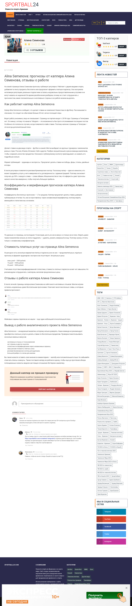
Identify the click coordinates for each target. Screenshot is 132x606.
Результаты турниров (104, 421)
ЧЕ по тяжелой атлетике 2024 (106, 450)
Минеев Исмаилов (117, 396)
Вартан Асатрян (102, 338)
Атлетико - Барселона (107, 243)
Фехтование (109, 190)
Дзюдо (99, 367)
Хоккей (117, 175)
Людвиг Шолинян (115, 389)
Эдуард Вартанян (117, 483)
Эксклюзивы (114, 487)
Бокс (100, 117)
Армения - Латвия (103, 320)
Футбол (99, 164)
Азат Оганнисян (102, 305)
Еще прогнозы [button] (103, 285)
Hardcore (109, 298)
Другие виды (102, 139)
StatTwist (106, 43)
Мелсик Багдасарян (103, 396)
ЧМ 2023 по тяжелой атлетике (106, 472)
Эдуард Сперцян (102, 487)
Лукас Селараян (102, 389)
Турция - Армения (103, 432)
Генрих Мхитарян (114, 341)
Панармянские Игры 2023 (105, 201)
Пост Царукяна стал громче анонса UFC (110, 85)
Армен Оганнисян (114, 312)
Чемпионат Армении (103, 454)
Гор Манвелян (101, 349)
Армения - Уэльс (102, 323)
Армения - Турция (116, 320)
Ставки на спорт (108, 175)
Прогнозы (113, 418)
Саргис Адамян (102, 425)
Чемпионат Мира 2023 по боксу (107, 461)
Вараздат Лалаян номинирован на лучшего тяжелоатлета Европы (109, 97)
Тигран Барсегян (102, 429)
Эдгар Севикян (102, 480)
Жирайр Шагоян (119, 371)
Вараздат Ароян (114, 334)
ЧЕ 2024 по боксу (102, 447)
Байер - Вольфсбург (106, 231)
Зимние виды (101, 374)
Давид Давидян (102, 360)
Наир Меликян (101, 400)
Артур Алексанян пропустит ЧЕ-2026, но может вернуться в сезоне (110, 109)
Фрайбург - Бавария (106, 219)
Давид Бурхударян (116, 356)
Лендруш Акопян (116, 385)
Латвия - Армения (103, 385)
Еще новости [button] (102, 151)
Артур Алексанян (102, 331)
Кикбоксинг (113, 381)
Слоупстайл (114, 179)
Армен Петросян (102, 316)
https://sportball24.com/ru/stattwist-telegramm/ (40, 438)
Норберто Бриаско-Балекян (105, 403)
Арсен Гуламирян (115, 323)
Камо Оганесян (102, 378)
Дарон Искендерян (103, 363)
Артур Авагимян (115, 327)
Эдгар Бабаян (116, 476)
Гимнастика (118, 186)
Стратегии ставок (102, 172)
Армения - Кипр (115, 316)
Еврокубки (117, 367)
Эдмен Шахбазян (114, 480)
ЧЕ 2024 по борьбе (116, 447)
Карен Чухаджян (102, 381)
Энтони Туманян (102, 490)
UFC (98, 302)
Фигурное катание (103, 182)
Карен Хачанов (114, 378)
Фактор (105, 61)
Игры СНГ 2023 (112, 374)
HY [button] (104, 23)
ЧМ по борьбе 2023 (103, 476)
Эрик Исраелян (102, 494)
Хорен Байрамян (117, 443)
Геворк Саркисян (115, 338)
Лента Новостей (116, 172)
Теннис (108, 168)
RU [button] (99, 23)
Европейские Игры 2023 (104, 371)
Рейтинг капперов (47, 389)
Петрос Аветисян (102, 418)
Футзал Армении (102, 440)
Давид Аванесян (102, 356)
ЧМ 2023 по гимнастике (104, 465)
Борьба (100, 104)
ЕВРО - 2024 (108, 367)
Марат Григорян (102, 392)
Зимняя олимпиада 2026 (105, 186)
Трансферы (119, 201)
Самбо (115, 421)
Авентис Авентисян (108, 302)
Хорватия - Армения (103, 443)
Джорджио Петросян (118, 363)
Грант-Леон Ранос (114, 349)
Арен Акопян (112, 309)
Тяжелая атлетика (104, 93)
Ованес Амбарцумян (103, 407)
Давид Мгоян (114, 360)
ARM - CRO (100, 298)
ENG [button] (94, 23)
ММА (99, 82)
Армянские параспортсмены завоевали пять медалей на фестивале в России (110, 144)
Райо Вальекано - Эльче (108, 266)
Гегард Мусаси (101, 341)
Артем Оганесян (102, 327)
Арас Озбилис (101, 309)
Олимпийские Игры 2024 (104, 411)
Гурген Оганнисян (111, 352)
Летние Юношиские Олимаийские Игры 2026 (111, 197)
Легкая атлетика (102, 193)
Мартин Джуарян (115, 392)
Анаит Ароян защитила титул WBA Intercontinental (110, 121)
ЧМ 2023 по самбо (102, 469)
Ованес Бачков (117, 407)
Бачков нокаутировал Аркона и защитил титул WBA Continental (110, 132)
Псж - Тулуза (103, 278)
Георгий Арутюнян (103, 345)
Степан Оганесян (114, 425)
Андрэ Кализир (114, 305)
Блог (98, 175)
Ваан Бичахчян (102, 334)
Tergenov (106, 52)
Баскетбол (100, 168)
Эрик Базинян (114, 490)
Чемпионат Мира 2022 (104, 458)
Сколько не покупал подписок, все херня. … (46, 434)
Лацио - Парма (104, 254)
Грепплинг (100, 352)
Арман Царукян (102, 312)
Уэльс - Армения (102, 436)
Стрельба (100, 190)
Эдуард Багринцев (103, 483)
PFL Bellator (117, 298)
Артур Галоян (114, 331)
